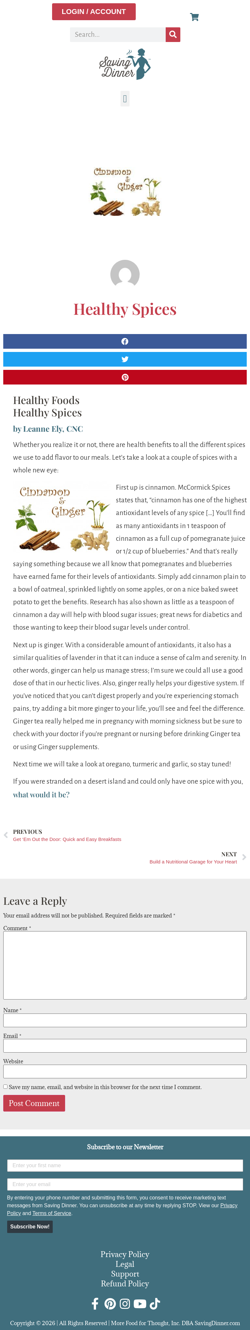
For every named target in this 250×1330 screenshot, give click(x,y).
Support (125, 1274)
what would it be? (41, 794)
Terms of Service (51, 1213)
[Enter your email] (125, 1184)
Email (12, 1036)
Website (13, 1061)
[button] (125, 98)
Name (12, 1010)
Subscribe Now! (30, 1226)
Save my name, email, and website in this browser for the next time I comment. (105, 1087)
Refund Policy (125, 1283)
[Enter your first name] (125, 1165)
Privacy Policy (125, 1254)
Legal (125, 1264)
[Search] (173, 34)
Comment (17, 928)
